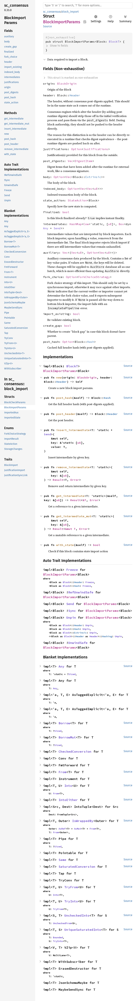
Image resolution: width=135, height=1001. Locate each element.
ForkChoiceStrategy (94, 277)
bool (65, 212)
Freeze (72, 570)
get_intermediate (70, 496)
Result (58, 479)
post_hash (64, 398)
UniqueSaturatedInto (82, 930)
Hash (90, 341)
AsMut (77, 828)
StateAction (77, 200)
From (62, 772)
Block (66, 582)
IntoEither (68, 800)
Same (62, 860)
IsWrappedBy (82, 821)
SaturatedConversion (77, 867)
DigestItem (83, 161)
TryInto (71, 901)
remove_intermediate (73, 467)
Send (57, 228)
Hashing (107, 636)
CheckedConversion (75, 751)
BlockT (114, 41)
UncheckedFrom (62, 923)
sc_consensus (51, 11)
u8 (96, 188)
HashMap (75, 224)
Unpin (71, 617)
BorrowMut (67, 737)
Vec (70, 161)
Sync (72, 611)
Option (76, 149)
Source (47, 26)
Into (68, 786)
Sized (71, 674)
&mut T (70, 529)
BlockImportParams (59, 371)
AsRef (62, 828)
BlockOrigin (66, 83)
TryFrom (71, 887)
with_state (65, 545)
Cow (86, 224)
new (59, 377)
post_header (66, 414)
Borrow (64, 723)
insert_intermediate (73, 430)
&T (84, 500)
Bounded (58, 937)
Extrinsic (93, 177)
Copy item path (85, 22)
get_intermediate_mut (73, 516)
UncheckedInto (76, 915)
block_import (70, 11)
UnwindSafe (78, 643)
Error (74, 479)
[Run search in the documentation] (87, 5)
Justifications (95, 149)
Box (121, 224)
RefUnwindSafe (80, 592)
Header (74, 95)
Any (45, 228)
